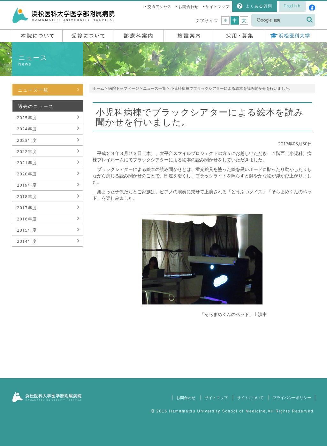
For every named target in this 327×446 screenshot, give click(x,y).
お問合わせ (189, 6)
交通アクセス (159, 6)
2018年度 (27, 196)
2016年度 (27, 219)
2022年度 (27, 151)
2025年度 (27, 117)
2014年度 (27, 241)
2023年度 (27, 140)
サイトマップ (217, 6)
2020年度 (27, 174)
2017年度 (27, 208)
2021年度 (27, 162)
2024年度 (27, 129)
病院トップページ (123, 88)
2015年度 (27, 230)
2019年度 (27, 185)
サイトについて (250, 397)
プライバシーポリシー (292, 397)
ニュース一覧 (154, 88)
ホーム (98, 88)
